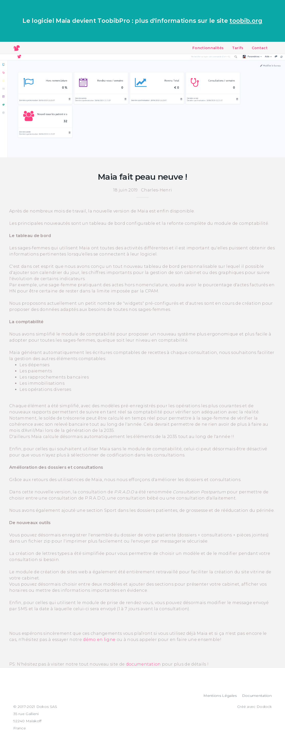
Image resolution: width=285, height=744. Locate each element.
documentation (143, 664)
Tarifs (238, 48)
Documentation (257, 695)
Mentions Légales (220, 695)
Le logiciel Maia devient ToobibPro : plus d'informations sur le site (142, 20)
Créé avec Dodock (254, 706)
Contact (260, 48)
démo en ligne (99, 639)
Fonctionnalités (208, 48)
